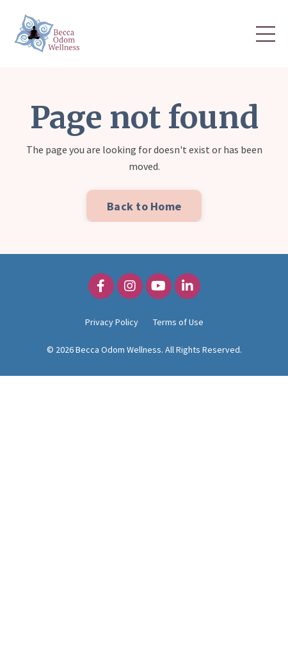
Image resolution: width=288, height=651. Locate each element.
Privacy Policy (111, 322)
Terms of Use (178, 322)
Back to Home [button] (144, 206)
